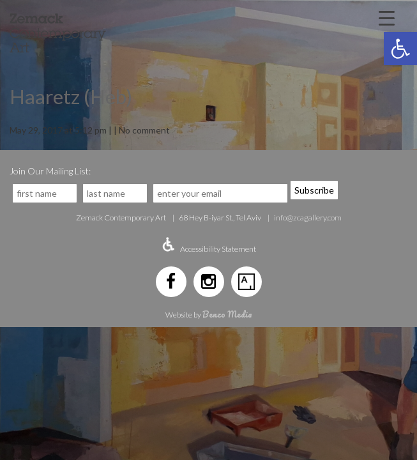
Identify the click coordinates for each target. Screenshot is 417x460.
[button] (400, 48)
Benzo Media (227, 314)
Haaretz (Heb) (71, 96)
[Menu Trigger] (386, 17)
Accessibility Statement (218, 249)
